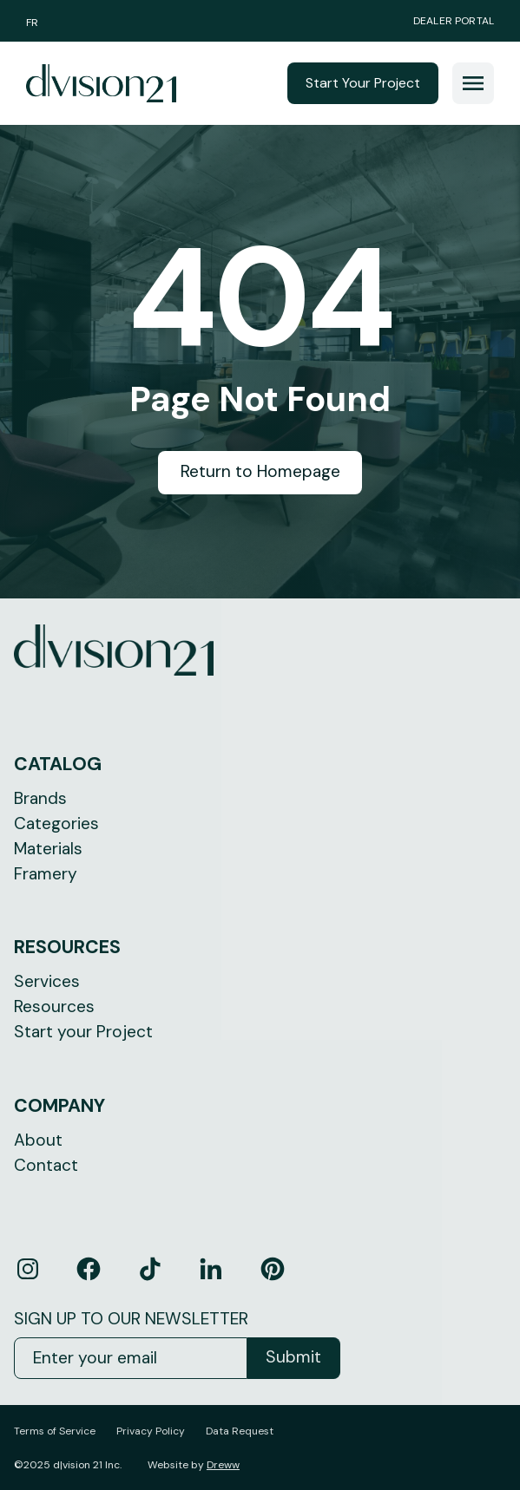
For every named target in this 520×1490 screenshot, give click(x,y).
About (38, 1140)
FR (32, 22)
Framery (45, 874)
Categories (56, 823)
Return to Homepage (260, 471)
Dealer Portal (453, 21)
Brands (40, 798)
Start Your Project (363, 83)
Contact (46, 1165)
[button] (473, 83)
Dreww (223, 1465)
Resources (54, 1006)
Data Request (239, 1431)
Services (47, 981)
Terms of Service (54, 1431)
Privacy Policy (150, 1431)
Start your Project (83, 1031)
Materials (48, 848)
